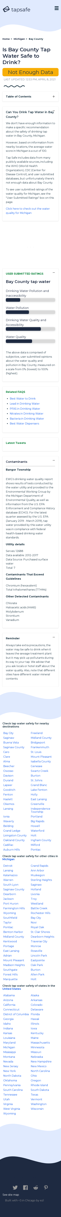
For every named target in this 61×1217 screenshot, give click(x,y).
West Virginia (11, 1108)
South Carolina (13, 1089)
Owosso (8, 770)
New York (9, 1071)
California (9, 1004)
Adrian (7, 955)
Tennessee (10, 1094)
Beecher (8, 766)
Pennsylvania (11, 1085)
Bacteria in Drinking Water (27, 418)
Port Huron (10, 903)
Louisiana (9, 1037)
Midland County (41, 737)
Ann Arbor (37, 870)
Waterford (37, 830)
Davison (8, 775)
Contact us (15, 1177)
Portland (36, 816)
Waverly (8, 821)
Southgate (10, 969)
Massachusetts (40, 1042)
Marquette (10, 979)
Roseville (36, 950)
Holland (36, 889)
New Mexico (39, 1066)
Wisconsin (37, 1108)
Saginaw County (13, 747)
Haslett (8, 799)
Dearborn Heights (42, 936)
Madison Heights (14, 965)
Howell (35, 826)
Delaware (37, 1009)
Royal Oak (37, 927)
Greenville (37, 804)
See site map (11, 1194)
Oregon (36, 1080)
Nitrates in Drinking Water (26, 413)
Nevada (8, 1061)
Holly (34, 794)
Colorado (36, 1004)
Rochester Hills (40, 913)
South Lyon (10, 884)
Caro (6, 752)
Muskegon (38, 875)
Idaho (7, 1023)
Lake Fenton (39, 789)
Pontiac (36, 849)
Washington (39, 1104)
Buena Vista (11, 742)
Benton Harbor (13, 932)
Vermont (36, 1099)
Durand (8, 780)
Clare (6, 756)
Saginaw (8, 737)
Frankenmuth (40, 747)
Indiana (8, 1028)
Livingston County (15, 835)
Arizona (8, 1000)
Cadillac (8, 844)
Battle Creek (39, 908)
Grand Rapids (39, 865)
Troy (34, 898)
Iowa (34, 1028)
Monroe (36, 946)
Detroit (8, 865)
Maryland (9, 1042)
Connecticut (11, 1009)
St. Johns (36, 780)
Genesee (36, 766)
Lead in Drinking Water (25, 403)
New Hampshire (41, 1061)
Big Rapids (37, 821)
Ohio (34, 1075)
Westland (37, 903)
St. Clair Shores (40, 932)
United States (11, 988)
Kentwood (10, 941)
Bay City (8, 733)
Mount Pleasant (41, 756)
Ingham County (41, 840)
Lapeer (7, 785)
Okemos (8, 804)
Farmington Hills (14, 908)
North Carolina (40, 1071)
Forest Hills (10, 974)
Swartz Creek (39, 770)
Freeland (37, 733)
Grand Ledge (11, 830)
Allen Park (37, 974)
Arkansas (36, 1000)
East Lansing (39, 799)
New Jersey (10, 1066)
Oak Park (37, 965)
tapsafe (16, 9)
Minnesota (37, 1047)
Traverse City (39, 941)
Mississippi (9, 1052)
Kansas (7, 1033)
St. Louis (36, 752)
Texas (34, 1094)
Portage (8, 946)
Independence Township (40, 810)
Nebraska (37, 1056)
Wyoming (9, 913)
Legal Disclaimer (28, 1180)
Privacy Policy (39, 1177)
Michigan (8, 859)
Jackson (8, 898)
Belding (8, 826)
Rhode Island (39, 1085)
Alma (6, 761)
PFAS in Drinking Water (25, 408)
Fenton (8, 794)
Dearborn (9, 894)
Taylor (7, 922)
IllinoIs (35, 1023)
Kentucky (37, 1033)
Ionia (6, 816)
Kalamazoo (10, 875)
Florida (35, 1014)
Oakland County (14, 840)
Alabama (9, 995)
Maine (35, 1037)
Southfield (10, 917)
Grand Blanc (39, 785)
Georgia (8, 1019)
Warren (8, 880)
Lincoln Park (39, 955)
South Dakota (40, 1089)
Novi (33, 922)
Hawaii (35, 1019)
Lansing (8, 808)
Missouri (36, 1052)
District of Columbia (16, 1014)
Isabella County (41, 761)
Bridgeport (38, 742)
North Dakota (12, 1075)
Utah (6, 1099)
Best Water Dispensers (24, 423)
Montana (9, 1056)
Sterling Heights (41, 880)
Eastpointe (38, 960)
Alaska (35, 995)
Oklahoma (10, 1080)
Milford (35, 844)
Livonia (35, 894)
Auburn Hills (11, 849)
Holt (33, 835)
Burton (35, 775)
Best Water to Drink (23, 398)
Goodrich (9, 789)
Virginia (8, 1104)
